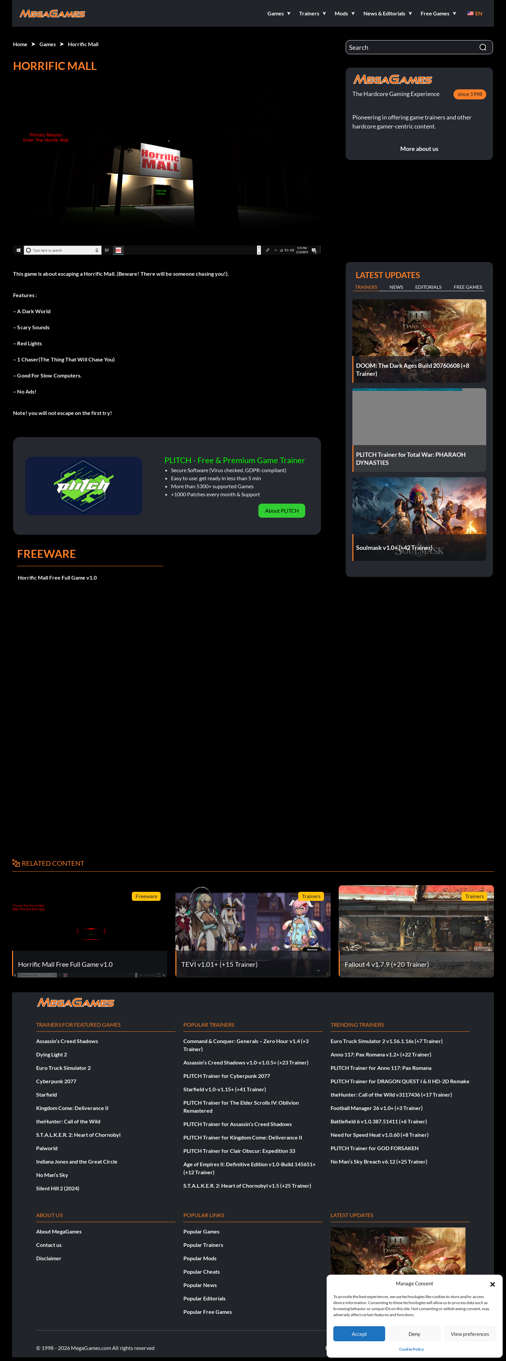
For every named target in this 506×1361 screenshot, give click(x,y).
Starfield (46, 1094)
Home (20, 44)
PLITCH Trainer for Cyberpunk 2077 (226, 1076)
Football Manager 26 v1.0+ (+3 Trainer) (377, 1108)
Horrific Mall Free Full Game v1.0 (57, 577)
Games (47, 44)
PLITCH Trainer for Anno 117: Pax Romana (381, 1068)
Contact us (49, 1245)
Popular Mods (200, 1258)
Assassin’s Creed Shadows (67, 1041)
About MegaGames (59, 1231)
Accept (359, 1334)
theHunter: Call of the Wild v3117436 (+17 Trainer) (391, 1094)
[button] (492, 1283)
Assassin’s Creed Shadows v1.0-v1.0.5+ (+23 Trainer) (246, 1062)
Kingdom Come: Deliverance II (72, 1108)
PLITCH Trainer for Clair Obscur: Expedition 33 (239, 1150)
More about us (419, 148)
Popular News (200, 1285)
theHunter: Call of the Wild (68, 1121)
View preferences (470, 1334)
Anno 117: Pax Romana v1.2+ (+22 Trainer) (381, 1054)
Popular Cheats (201, 1271)
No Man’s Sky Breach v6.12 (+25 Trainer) (379, 1161)
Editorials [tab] (428, 287)
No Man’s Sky (52, 1175)
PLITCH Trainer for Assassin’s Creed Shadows (237, 1124)
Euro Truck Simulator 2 (63, 1068)
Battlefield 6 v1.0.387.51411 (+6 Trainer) (379, 1121)
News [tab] (396, 287)
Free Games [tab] (468, 287)
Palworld (47, 1148)
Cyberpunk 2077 (56, 1081)
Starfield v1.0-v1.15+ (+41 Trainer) (224, 1089)
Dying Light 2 (51, 1054)
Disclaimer (49, 1258)
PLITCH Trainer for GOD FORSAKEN (375, 1148)
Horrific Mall (83, 44)
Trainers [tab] (366, 287)
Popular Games (201, 1231)
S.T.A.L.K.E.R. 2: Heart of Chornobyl (78, 1134)
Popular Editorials (204, 1298)
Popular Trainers (203, 1245)
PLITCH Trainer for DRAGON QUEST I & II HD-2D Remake (400, 1081)
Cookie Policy (411, 1349)
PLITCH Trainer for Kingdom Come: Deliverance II (242, 1137)
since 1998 (469, 94)
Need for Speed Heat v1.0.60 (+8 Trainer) (380, 1134)
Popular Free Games (207, 1311)
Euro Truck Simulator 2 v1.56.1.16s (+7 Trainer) (387, 1041)
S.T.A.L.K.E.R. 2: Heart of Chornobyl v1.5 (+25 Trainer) (247, 1185)
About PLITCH (282, 510)
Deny (414, 1334)
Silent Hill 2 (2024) (57, 1188)
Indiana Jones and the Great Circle (76, 1161)
